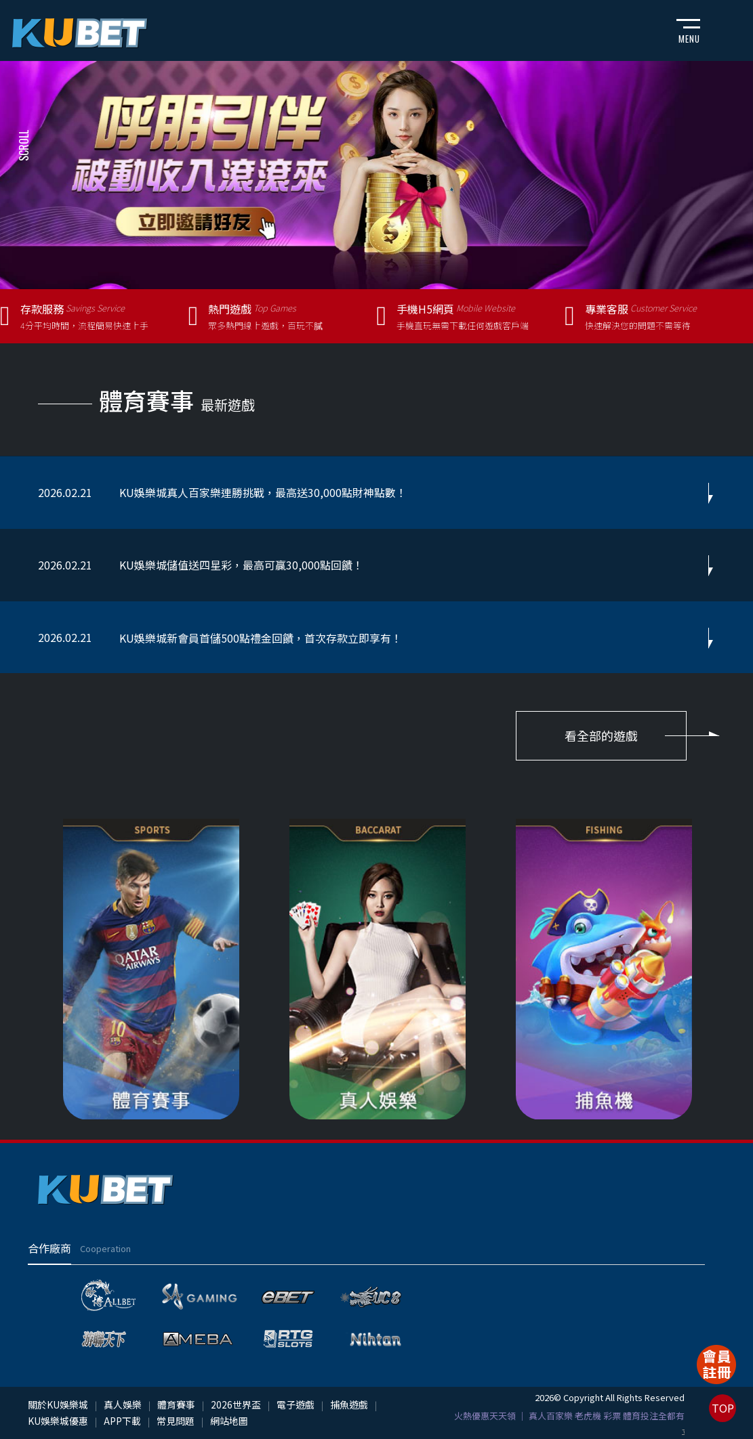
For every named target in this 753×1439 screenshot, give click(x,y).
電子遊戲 (295, 1404)
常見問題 (176, 1420)
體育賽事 (176, 1404)
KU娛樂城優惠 (58, 1420)
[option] (376, 175)
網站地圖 (229, 1420)
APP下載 (122, 1420)
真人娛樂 (123, 1404)
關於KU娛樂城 (58, 1404)
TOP (723, 1408)
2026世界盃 (236, 1404)
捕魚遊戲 (349, 1404)
